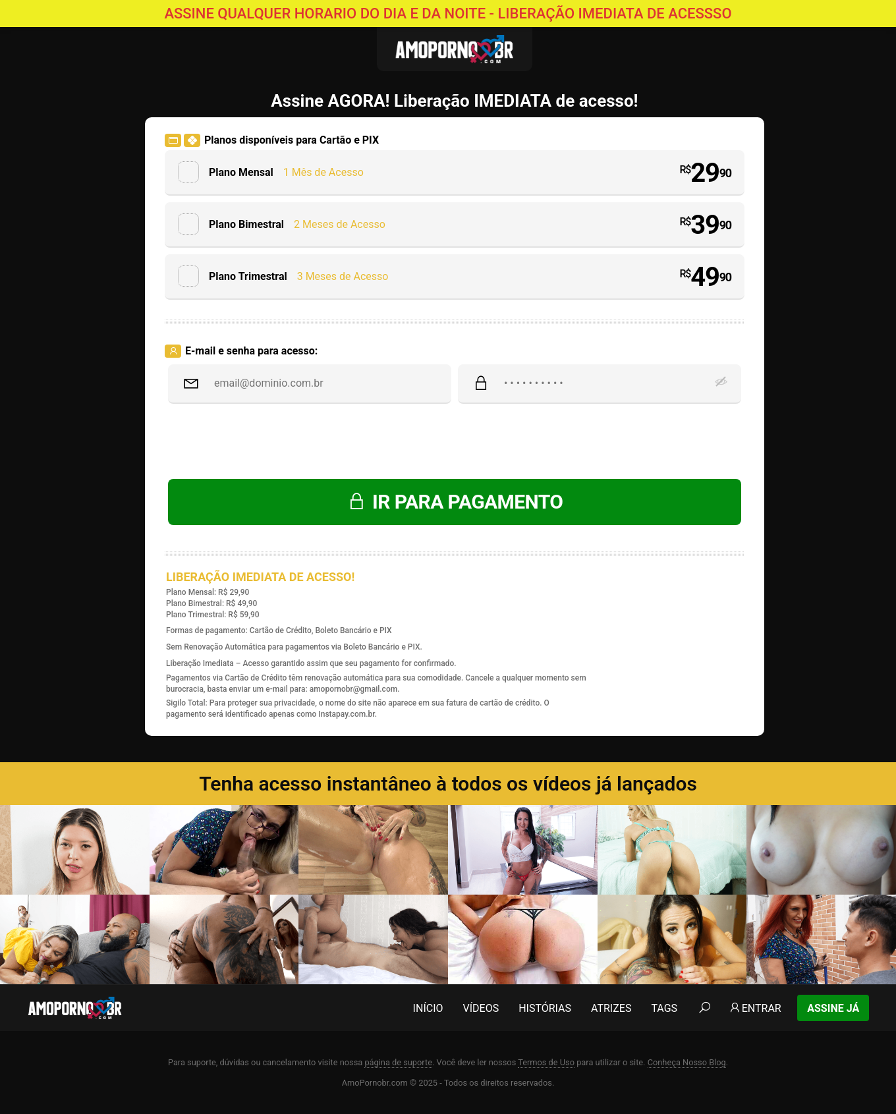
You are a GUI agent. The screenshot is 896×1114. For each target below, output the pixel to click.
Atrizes (611, 1008)
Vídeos (481, 1008)
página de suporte (398, 1062)
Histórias (544, 1008)
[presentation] (454, 442)
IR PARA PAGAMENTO (455, 501)
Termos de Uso (546, 1062)
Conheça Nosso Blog (687, 1062)
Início (428, 1008)
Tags (664, 1008)
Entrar (754, 1008)
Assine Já (833, 1008)
